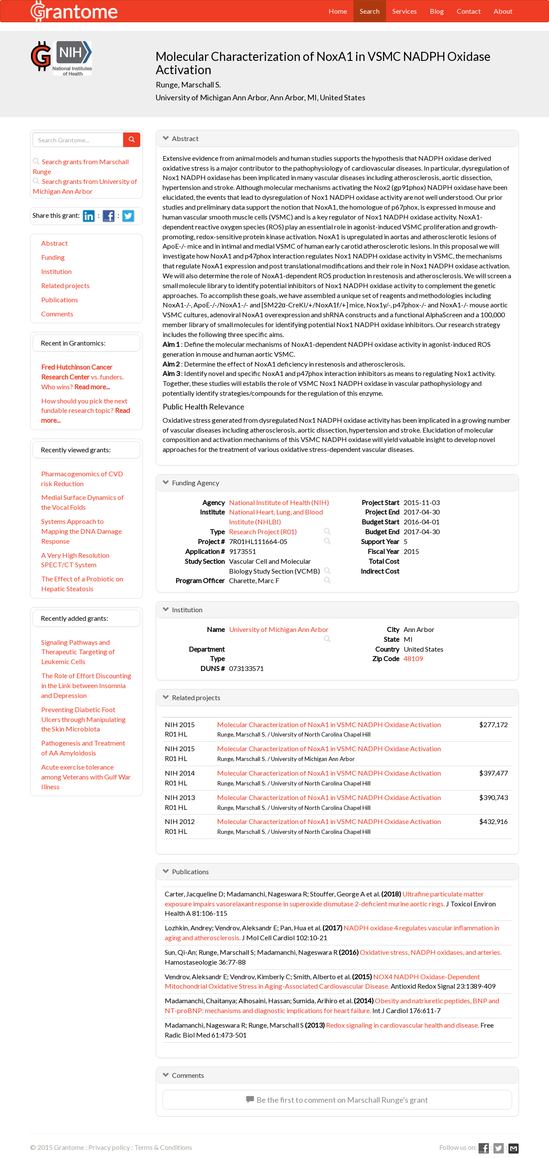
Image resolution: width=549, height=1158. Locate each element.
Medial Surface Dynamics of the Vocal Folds (82, 502)
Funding (53, 257)
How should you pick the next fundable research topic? (85, 410)
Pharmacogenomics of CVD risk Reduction (82, 478)
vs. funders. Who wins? (82, 377)
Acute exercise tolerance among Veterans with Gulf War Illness (86, 777)
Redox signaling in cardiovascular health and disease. (402, 1025)
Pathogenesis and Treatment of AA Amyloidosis (83, 748)
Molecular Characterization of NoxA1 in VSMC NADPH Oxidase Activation (329, 724)
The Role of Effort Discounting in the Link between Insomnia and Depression (86, 685)
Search (370, 11)
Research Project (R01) (263, 531)
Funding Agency (195, 482)
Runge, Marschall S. (188, 84)
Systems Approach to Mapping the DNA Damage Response (81, 531)
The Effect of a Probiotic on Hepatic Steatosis (82, 583)
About (503, 11)
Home (338, 11)
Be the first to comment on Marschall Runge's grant (337, 1099)
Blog (437, 11)
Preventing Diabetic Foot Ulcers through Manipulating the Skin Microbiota (83, 719)
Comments (57, 314)
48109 (413, 658)
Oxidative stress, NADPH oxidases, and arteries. (430, 952)
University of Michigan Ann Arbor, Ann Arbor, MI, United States (260, 97)
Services (404, 11)
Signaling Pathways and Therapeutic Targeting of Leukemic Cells (78, 652)
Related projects (65, 285)
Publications (59, 299)
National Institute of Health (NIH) (279, 502)
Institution (56, 271)
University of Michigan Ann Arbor (279, 629)
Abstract (54, 243)
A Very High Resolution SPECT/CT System (75, 560)
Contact (469, 11)
